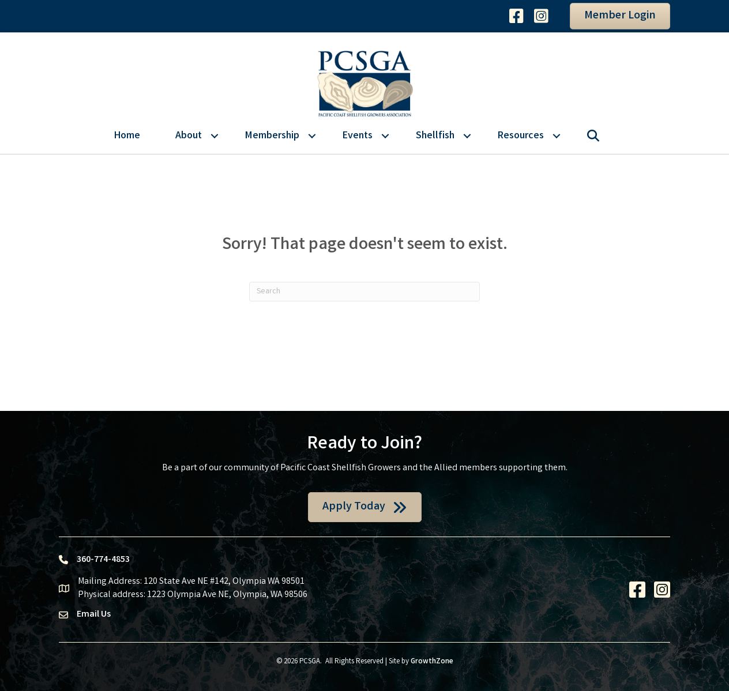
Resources (521, 136)
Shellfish (435, 136)
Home (127, 136)
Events (358, 136)
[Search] (364, 291)
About (188, 136)
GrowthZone (432, 661)
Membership (272, 136)
